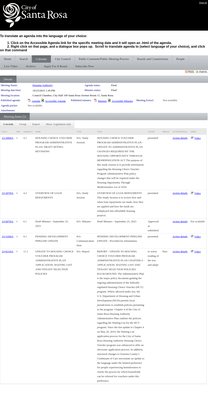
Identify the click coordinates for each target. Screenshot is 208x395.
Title (99, 132)
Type (79, 132)
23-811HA (7, 251)
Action (151, 132)
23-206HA (7, 137)
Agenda (36, 101)
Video (197, 138)
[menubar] (37, 124)
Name (38, 132)
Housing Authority (42, 85)
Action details (179, 137)
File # (4, 132)
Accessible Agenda (55, 101)
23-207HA (7, 193)
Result (166, 132)
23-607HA (7, 221)
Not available (170, 100)
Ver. (18, 132)
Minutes (102, 101)
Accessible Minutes (122, 101)
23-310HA (7, 236)
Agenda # (27, 132)
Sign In (203, 2)
